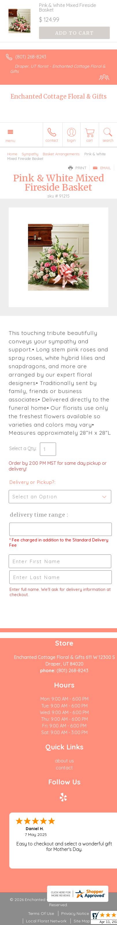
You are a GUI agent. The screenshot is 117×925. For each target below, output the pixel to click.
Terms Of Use (41, 913)
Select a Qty (22, 448)
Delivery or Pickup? (32, 482)
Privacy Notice (75, 913)
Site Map (82, 921)
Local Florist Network (46, 921)
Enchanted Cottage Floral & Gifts (59, 96)
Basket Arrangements (61, 154)
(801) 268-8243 (30, 57)
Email (102, 167)
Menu (10, 140)
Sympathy (30, 154)
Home (12, 154)
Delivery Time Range (37, 514)
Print (77, 167)
